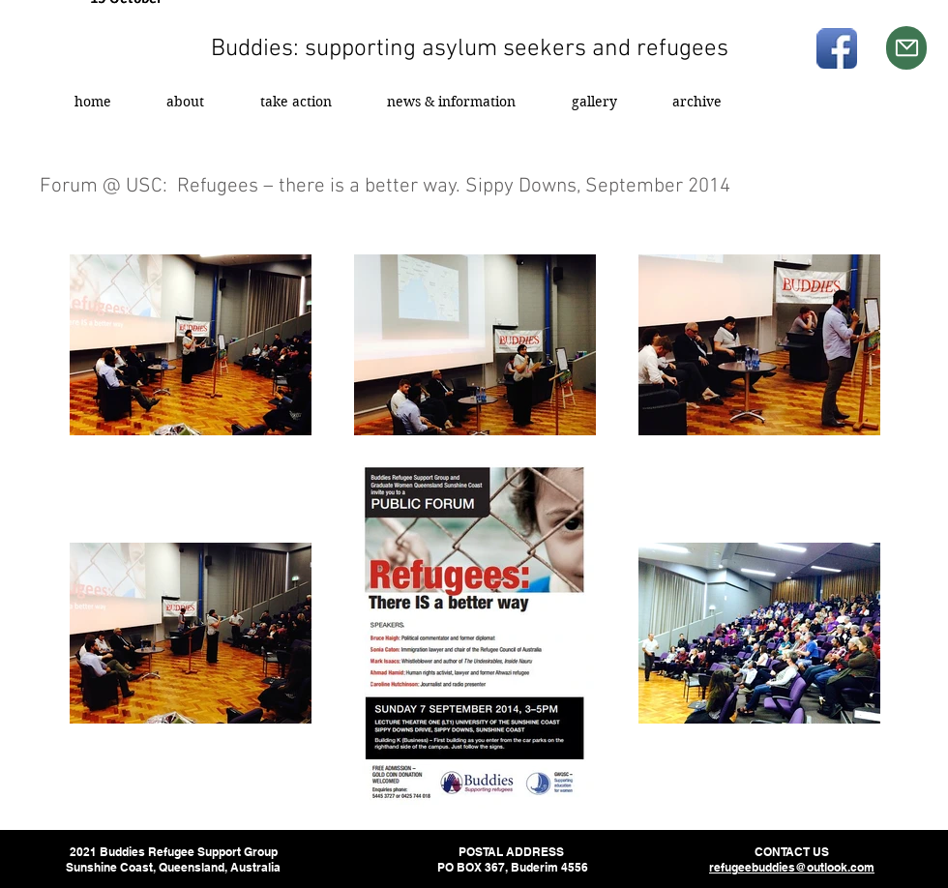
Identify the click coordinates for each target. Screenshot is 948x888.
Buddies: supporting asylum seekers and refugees (469, 49)
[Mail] (906, 48)
